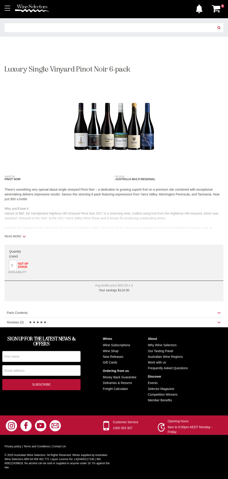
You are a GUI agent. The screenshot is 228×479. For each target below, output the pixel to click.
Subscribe (41, 385)
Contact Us (59, 446)
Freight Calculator (115, 389)
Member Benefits (160, 400)
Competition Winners (163, 395)
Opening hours (178, 421)
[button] (200, 7)
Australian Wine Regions (165, 357)
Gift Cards (110, 362)
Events (153, 383)
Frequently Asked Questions (168, 368)
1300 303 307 (123, 428)
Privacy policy (13, 446)
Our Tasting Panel (160, 351)
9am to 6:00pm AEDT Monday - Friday (190, 430)
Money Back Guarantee (119, 377)
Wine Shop (110, 351)
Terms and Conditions (37, 446)
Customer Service (125, 422)
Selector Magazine (161, 389)
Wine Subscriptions (116, 345)
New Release (112, 357)
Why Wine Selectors (162, 345)
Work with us (157, 362)
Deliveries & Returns (117, 383)
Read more (15, 236)
